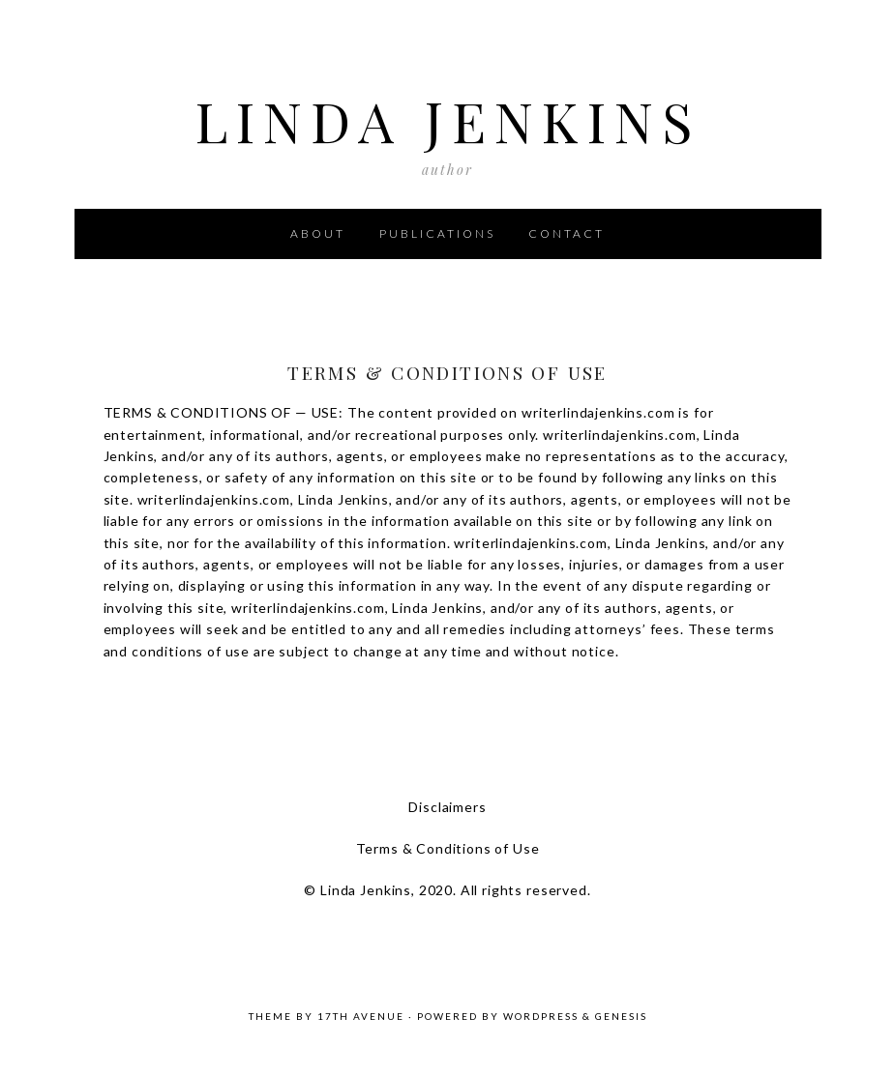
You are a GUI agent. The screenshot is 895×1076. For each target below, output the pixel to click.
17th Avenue (360, 1016)
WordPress (541, 1016)
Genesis (621, 1016)
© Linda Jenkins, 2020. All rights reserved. (447, 890)
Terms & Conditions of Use (448, 848)
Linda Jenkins (448, 114)
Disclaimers (447, 807)
